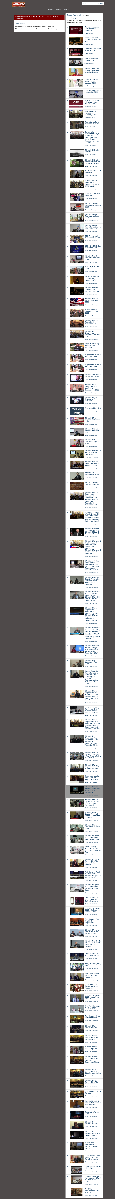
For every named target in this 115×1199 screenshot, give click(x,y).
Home (50, 9)
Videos (58, 9)
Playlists (67, 9)
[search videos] (89, 3)
